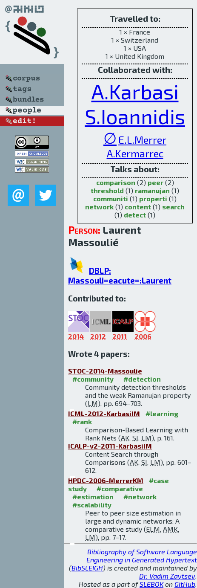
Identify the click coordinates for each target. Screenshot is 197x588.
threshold (107, 190)
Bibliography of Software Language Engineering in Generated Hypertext (141, 555)
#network (140, 496)
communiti (110, 198)
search (173, 207)
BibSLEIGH (87, 568)
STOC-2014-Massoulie (105, 371)
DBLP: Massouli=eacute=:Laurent (119, 275)
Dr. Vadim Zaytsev (167, 576)
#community (93, 379)
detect (135, 215)
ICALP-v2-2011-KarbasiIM (110, 446)
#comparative (120, 488)
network (99, 207)
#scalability (91, 505)
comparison (115, 182)
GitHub (184, 584)
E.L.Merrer (142, 139)
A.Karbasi (135, 91)
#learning (162, 413)
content (138, 207)
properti (153, 198)
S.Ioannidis (135, 116)
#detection (142, 379)
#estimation (93, 496)
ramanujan (152, 190)
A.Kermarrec (135, 153)
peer (155, 182)
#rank (82, 421)
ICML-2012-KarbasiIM (104, 413)
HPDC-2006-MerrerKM (105, 480)
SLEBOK (151, 584)
